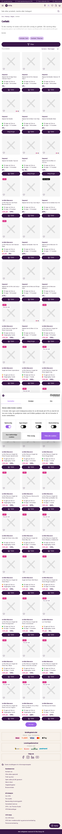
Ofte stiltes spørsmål (11, 774)
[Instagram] (28, 757)
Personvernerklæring (11, 823)
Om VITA (8, 796)
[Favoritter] (52, 5)
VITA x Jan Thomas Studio (13, 806)
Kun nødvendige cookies (11, 436)
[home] (8, 5)
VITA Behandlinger (10, 809)
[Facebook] (23, 757)
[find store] (45, 5)
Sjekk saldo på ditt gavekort (13, 779)
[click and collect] (56, 5)
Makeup (7, 16)
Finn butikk (8, 798)
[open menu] (2, 5)
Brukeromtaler (9, 787)
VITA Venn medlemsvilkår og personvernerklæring (20, 820)
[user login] (48, 5)
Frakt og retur (9, 777)
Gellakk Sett (23, 38)
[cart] (60, 5)
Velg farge (11, 132)
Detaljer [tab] (31, 401)
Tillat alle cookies (50, 436)
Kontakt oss (8, 771)
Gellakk (18, 16)
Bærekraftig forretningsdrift (13, 801)
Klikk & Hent (9, 782)
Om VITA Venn (9, 818)
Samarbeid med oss (11, 804)
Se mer (4, 32)
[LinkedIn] (32, 757)
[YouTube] (37, 757)
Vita (3, 16)
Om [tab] (51, 401)
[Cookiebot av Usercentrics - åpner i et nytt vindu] (51, 395)
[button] (58, 11)
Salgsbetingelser (10, 785)
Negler (12, 16)
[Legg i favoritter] (4, 69)
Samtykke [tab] (10, 401)
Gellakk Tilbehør (37, 38)
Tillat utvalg (31, 436)
